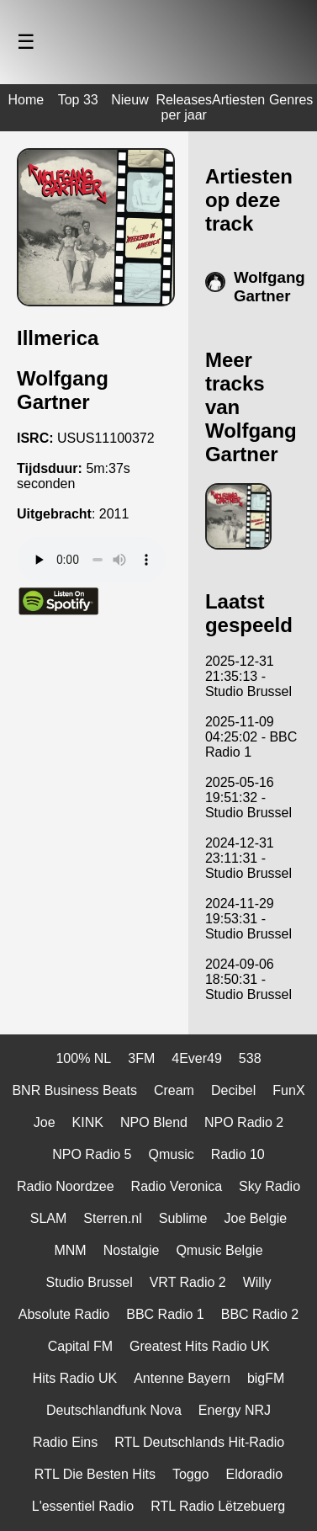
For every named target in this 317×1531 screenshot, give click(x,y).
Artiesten (238, 100)
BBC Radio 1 (165, 1314)
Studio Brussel (89, 1282)
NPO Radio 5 (91, 1154)
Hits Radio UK (75, 1378)
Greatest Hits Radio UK (199, 1346)
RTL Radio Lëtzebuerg (218, 1506)
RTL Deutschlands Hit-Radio (199, 1442)
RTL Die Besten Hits (95, 1474)
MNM (70, 1250)
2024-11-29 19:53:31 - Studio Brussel (248, 918)
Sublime (183, 1218)
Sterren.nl (112, 1218)
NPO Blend (154, 1122)
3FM (141, 1058)
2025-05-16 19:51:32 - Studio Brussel (248, 797)
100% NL (83, 1058)
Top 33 (78, 100)
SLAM (48, 1218)
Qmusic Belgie (219, 1250)
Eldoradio (254, 1474)
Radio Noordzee (65, 1186)
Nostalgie (131, 1250)
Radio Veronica (177, 1186)
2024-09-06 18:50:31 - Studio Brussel (248, 979)
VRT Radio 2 (188, 1282)
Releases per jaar (184, 107)
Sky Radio (269, 1186)
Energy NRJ (234, 1410)
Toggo (190, 1474)
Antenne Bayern (182, 1378)
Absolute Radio (64, 1314)
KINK (87, 1122)
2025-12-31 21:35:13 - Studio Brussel (248, 676)
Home (26, 100)
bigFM (265, 1378)
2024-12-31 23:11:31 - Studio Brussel (248, 858)
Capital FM (80, 1346)
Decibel (233, 1090)
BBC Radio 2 (260, 1314)
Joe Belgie (256, 1218)
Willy (257, 1282)
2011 (114, 514)
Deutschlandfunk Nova (114, 1410)
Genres (291, 100)
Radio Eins (65, 1442)
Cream (174, 1090)
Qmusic (170, 1154)
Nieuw (129, 100)
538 (250, 1058)
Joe (44, 1122)
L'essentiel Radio (83, 1506)
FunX (288, 1090)
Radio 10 (238, 1154)
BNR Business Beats (74, 1090)
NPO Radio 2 (243, 1122)
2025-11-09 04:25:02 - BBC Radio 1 (251, 737)
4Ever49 (197, 1058)
